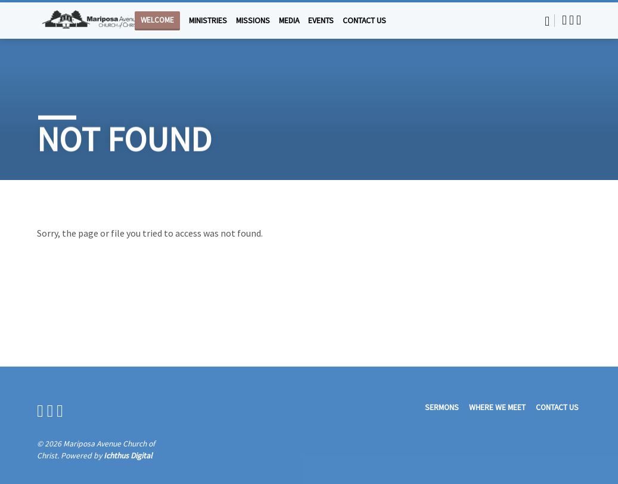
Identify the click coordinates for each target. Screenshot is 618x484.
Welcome (157, 20)
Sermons (442, 407)
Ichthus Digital (128, 456)
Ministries (208, 20)
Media (289, 20)
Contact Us (364, 20)
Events (321, 20)
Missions (253, 20)
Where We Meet (497, 407)
